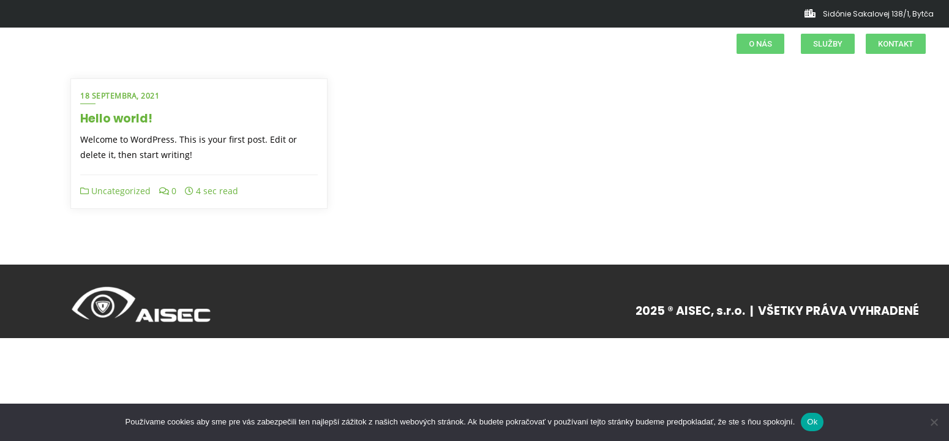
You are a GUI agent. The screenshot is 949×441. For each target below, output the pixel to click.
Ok (812, 421)
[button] (760, 44)
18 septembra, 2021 (119, 96)
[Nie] (934, 422)
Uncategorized (115, 191)
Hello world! (116, 118)
